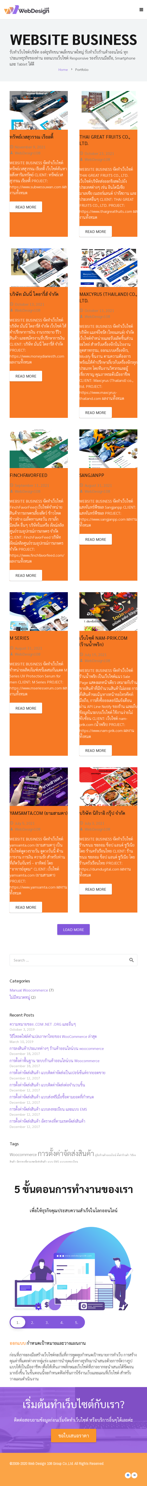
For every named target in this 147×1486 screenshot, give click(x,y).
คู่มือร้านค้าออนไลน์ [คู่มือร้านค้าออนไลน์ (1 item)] (105, 1155)
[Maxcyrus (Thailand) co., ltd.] (108, 267)
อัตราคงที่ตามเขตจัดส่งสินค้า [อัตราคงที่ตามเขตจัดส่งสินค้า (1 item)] (32, 1161)
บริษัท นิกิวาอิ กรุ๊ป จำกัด (102, 813)
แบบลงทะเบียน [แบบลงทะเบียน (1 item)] (69, 1161)
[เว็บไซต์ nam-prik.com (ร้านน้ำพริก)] (108, 611)
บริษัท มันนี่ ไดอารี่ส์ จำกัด (34, 294)
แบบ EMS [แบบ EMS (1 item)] (53, 1161)
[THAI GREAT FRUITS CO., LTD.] (108, 110)
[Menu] (141, 10)
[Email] (134, 1475)
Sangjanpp (91, 475)
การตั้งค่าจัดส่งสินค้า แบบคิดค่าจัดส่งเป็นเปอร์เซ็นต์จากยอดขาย (57, 1072)
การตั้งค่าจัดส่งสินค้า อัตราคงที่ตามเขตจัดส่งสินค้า (47, 1121)
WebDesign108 (27, 152)
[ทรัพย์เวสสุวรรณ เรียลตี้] (39, 110)
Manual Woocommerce (29, 990)
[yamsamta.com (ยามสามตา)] (39, 786)
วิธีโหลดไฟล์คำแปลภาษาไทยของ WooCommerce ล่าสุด (53, 1036)
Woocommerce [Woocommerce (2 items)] (23, 1154)
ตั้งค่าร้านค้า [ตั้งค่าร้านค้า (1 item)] (123, 1155)
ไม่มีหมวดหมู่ (20, 997)
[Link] (28, 9)
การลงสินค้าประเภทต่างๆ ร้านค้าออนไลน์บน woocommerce (57, 1048)
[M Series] (39, 611)
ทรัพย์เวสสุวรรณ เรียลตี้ (31, 137)
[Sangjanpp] (108, 448)
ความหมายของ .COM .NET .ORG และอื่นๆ (43, 1024)
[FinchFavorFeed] (39, 448)
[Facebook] (128, 1475)
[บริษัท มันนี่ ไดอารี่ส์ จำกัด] (39, 267)
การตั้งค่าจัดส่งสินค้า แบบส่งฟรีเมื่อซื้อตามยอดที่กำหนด (52, 1096)
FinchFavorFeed (28, 475)
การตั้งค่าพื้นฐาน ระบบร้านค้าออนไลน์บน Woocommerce (55, 1060)
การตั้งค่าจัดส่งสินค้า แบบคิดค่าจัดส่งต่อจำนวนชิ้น (47, 1084)
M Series (19, 638)
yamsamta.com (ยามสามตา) (38, 813)
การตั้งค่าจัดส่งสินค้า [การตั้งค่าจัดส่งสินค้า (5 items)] (66, 1153)
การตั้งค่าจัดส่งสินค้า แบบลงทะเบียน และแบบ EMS (48, 1109)
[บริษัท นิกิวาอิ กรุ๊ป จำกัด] (108, 786)
